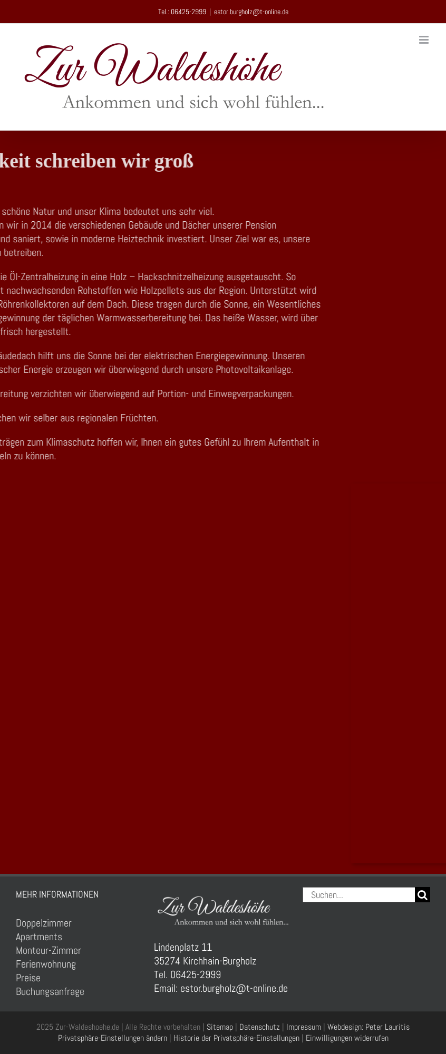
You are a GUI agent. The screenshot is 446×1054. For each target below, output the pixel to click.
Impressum (303, 1026)
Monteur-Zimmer (48, 950)
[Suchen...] (359, 894)
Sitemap (220, 1026)
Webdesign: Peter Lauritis (368, 1026)
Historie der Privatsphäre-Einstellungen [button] (236, 1037)
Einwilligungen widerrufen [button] (347, 1037)
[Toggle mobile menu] (424, 39)
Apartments (39, 936)
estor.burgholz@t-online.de (251, 11)
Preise (28, 977)
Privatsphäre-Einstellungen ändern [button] (112, 1037)
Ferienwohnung (46, 964)
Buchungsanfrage (50, 991)
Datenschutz (259, 1026)
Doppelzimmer (44, 923)
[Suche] (422, 894)
